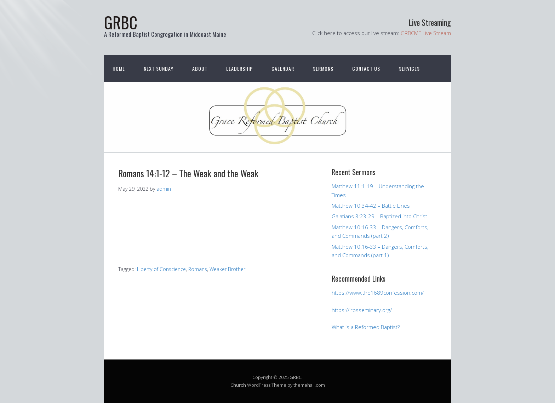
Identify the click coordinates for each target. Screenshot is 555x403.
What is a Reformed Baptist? (366, 326)
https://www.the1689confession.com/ (378, 292)
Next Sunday (158, 68)
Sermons (323, 68)
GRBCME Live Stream (426, 32)
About (199, 68)
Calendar (282, 68)
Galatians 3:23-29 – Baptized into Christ (379, 216)
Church (238, 385)
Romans (197, 269)
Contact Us (366, 68)
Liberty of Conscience (161, 269)
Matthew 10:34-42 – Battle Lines (371, 205)
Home (119, 68)
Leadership (239, 68)
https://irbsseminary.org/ (362, 309)
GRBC (120, 22)
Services (409, 68)
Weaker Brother (227, 269)
